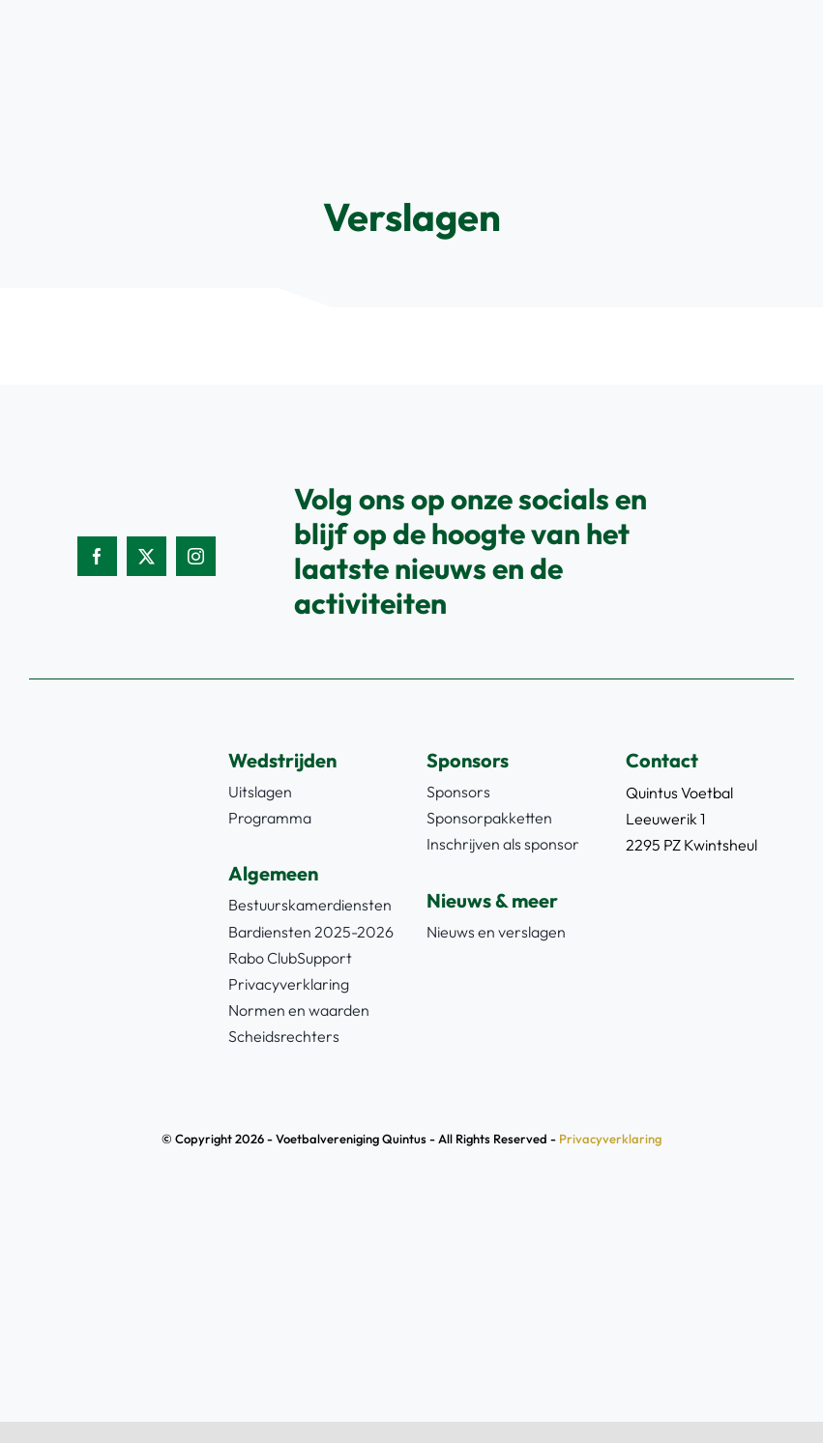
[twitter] (146, 556)
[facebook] (97, 556)
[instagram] (196, 556)
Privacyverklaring (610, 1138)
